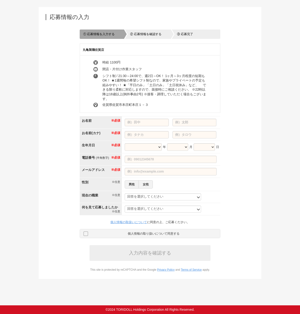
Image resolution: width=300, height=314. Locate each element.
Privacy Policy (166, 269)
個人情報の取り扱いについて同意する (154, 233)
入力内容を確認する (150, 252)
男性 (132, 184)
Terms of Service (191, 269)
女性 (146, 184)
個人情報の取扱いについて (128, 222)
